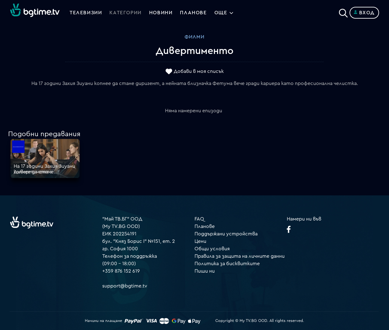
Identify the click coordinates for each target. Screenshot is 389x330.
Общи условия (212, 248)
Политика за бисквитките (227, 263)
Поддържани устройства (226, 233)
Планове (204, 226)
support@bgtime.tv (124, 285)
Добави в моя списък (199, 71)
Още (220, 12)
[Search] (343, 11)
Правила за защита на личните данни (239, 256)
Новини (161, 12)
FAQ (199, 218)
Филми (194, 36)
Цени (200, 241)
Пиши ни (204, 271)
